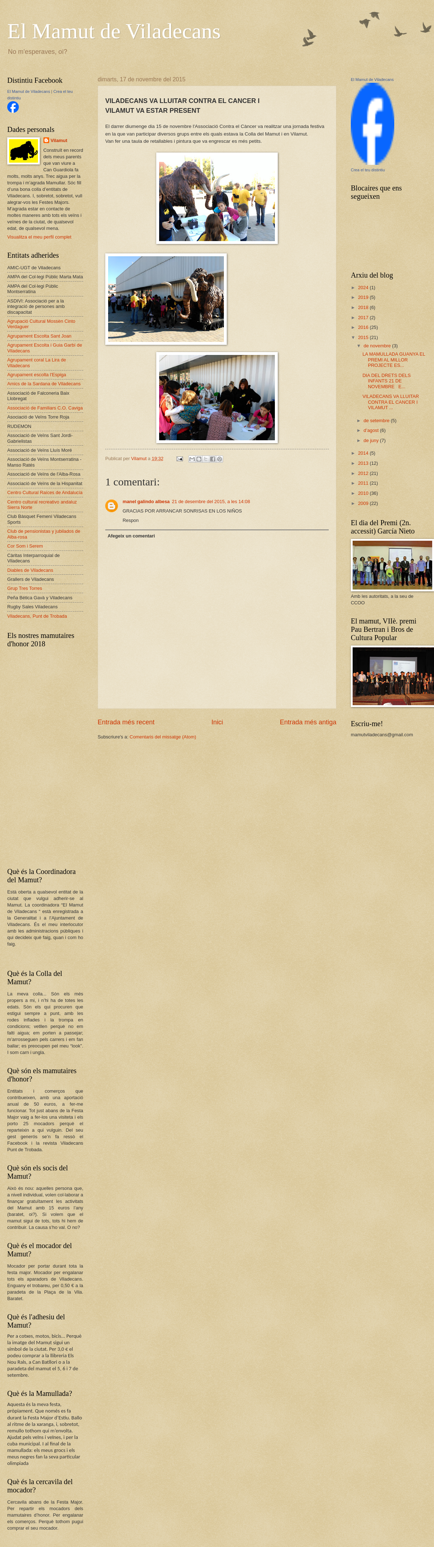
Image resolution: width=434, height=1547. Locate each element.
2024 (364, 287)
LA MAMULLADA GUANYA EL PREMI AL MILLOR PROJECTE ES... (393, 359)
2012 (364, 473)
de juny (371, 440)
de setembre (377, 420)
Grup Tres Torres (24, 588)
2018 (364, 307)
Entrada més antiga (308, 722)
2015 (364, 337)
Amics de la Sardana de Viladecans (44, 383)
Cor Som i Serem (25, 546)
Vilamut (59, 140)
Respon (131, 520)
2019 (364, 297)
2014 (364, 453)
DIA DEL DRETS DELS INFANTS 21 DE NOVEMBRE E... (386, 381)
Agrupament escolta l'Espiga (36, 374)
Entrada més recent (126, 722)
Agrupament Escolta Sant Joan (39, 336)
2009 (364, 503)
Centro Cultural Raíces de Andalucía (44, 492)
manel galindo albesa (146, 501)
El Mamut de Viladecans (114, 31)
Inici (217, 722)
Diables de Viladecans (30, 570)
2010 (364, 493)
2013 (364, 463)
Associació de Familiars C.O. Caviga (45, 408)
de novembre (377, 345)
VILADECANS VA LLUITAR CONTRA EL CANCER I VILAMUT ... (390, 402)
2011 (364, 483)
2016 (364, 327)
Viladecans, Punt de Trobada (37, 616)
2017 (364, 317)
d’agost (371, 430)
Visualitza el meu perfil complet (39, 237)
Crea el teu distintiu (368, 170)
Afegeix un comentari (131, 536)
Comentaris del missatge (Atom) (162, 737)
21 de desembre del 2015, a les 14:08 (211, 501)
